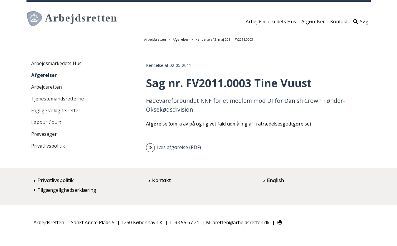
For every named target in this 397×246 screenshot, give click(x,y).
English (275, 180)
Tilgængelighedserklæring (66, 190)
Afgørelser (313, 22)
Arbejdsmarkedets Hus (271, 22)
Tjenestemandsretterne (57, 98)
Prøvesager (44, 134)
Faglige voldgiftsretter (55, 110)
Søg (360, 22)
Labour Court (46, 122)
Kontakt (339, 22)
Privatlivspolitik (48, 146)
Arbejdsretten (155, 39)
